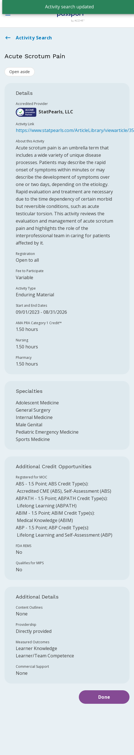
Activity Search (28, 37)
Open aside (19, 71)
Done (104, 697)
